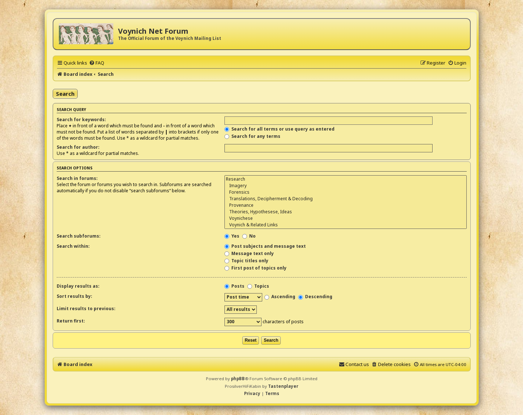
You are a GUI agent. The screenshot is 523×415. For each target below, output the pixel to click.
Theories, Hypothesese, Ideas (345, 212)
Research (345, 179)
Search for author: (78, 147)
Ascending (279, 296)
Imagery (345, 185)
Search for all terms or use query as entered (279, 129)
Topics (258, 286)
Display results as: (78, 286)
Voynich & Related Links (345, 225)
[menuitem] (96, 62)
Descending (315, 296)
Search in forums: (77, 178)
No (249, 236)
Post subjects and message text (265, 246)
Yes (231, 236)
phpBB (238, 378)
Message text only (249, 253)
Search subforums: (79, 236)
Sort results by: (74, 296)
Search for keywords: (81, 119)
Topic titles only (246, 261)
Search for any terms (252, 136)
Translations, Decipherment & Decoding (345, 199)
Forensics (345, 192)
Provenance (345, 205)
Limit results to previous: (86, 308)
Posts (234, 286)
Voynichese (345, 218)
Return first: (71, 321)
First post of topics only (255, 268)
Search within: (73, 246)
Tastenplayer (283, 386)
